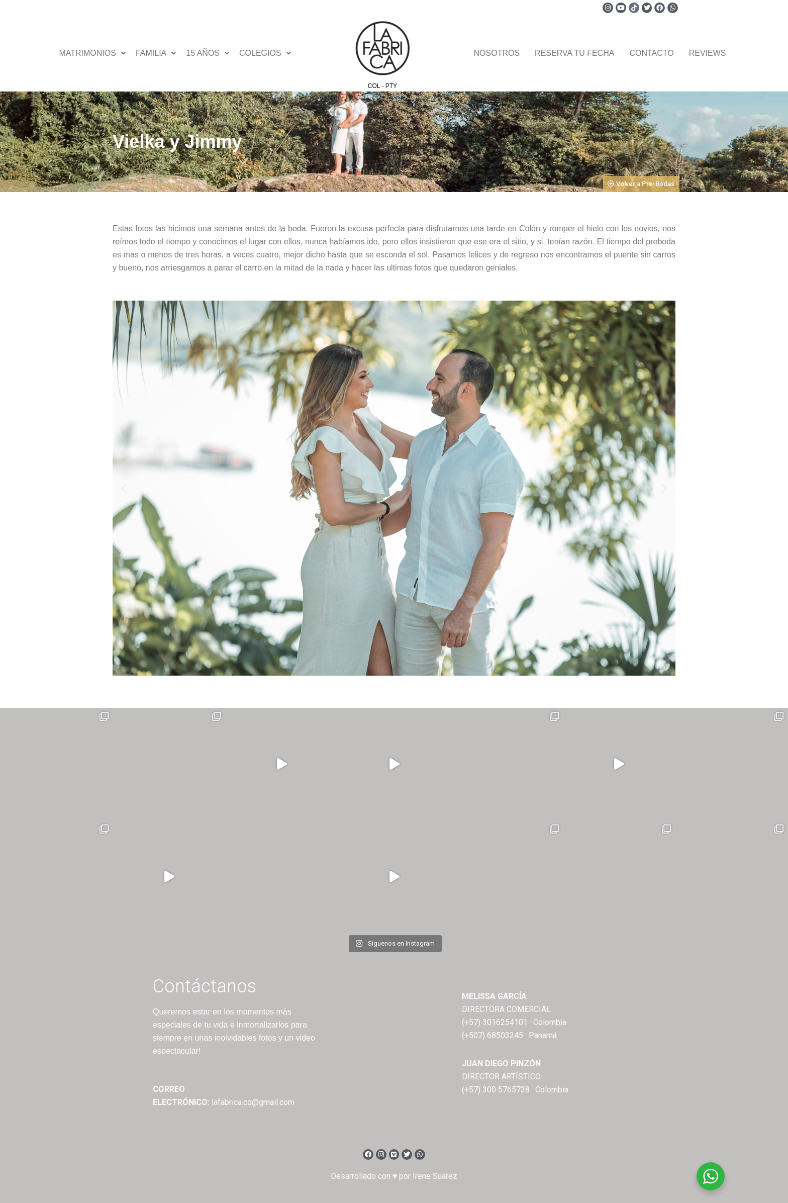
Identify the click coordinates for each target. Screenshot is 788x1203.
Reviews (707, 53)
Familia (156, 53)
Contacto (651, 53)
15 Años (207, 53)
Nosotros (497, 53)
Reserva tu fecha (574, 53)
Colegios (265, 53)
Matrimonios (92, 53)
